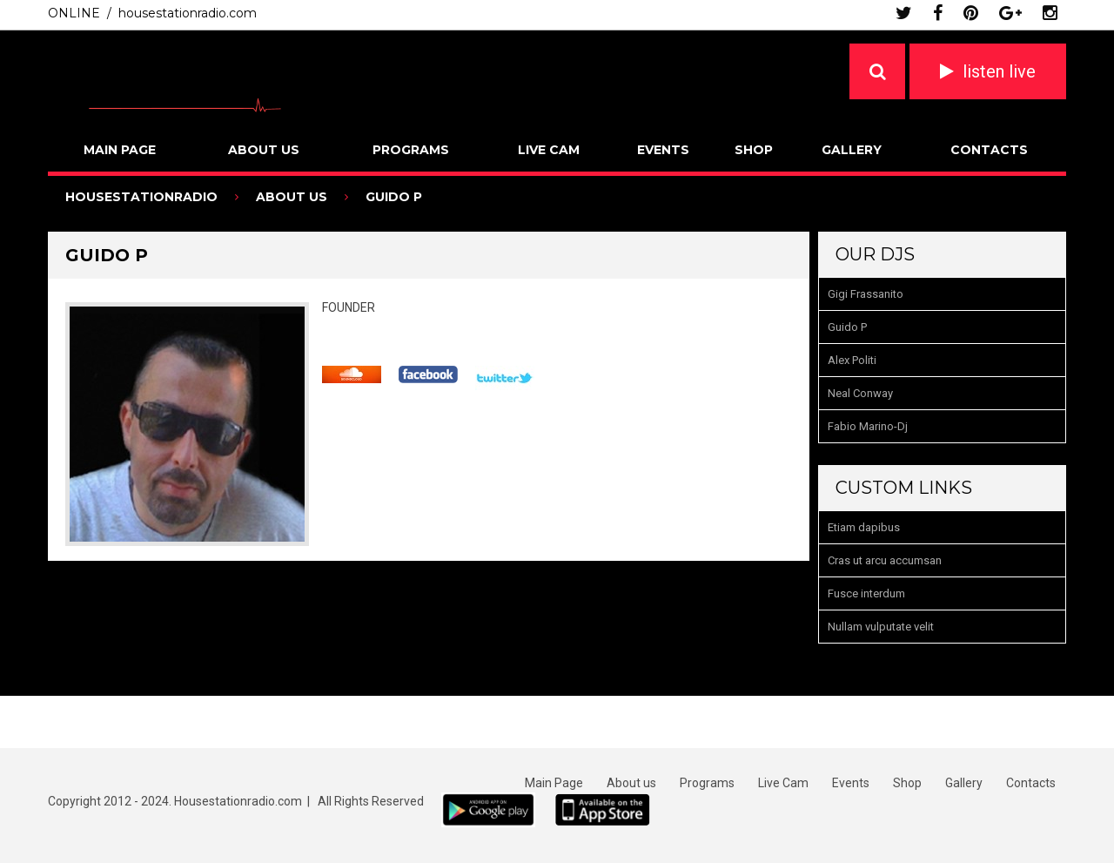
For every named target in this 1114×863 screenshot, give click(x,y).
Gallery (852, 150)
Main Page (120, 150)
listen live (999, 71)
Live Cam (549, 150)
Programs (410, 150)
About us (263, 150)
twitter (904, 13)
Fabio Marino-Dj (868, 426)
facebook (938, 13)
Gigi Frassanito (865, 293)
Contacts (989, 150)
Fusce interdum (866, 593)
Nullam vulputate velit (881, 626)
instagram (1050, 13)
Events (663, 150)
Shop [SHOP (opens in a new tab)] (754, 150)
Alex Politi (852, 360)
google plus (1010, 13)
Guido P (847, 327)
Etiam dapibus (864, 527)
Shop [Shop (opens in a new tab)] (907, 783)
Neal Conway (860, 393)
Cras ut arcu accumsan (885, 560)
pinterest (970, 13)
